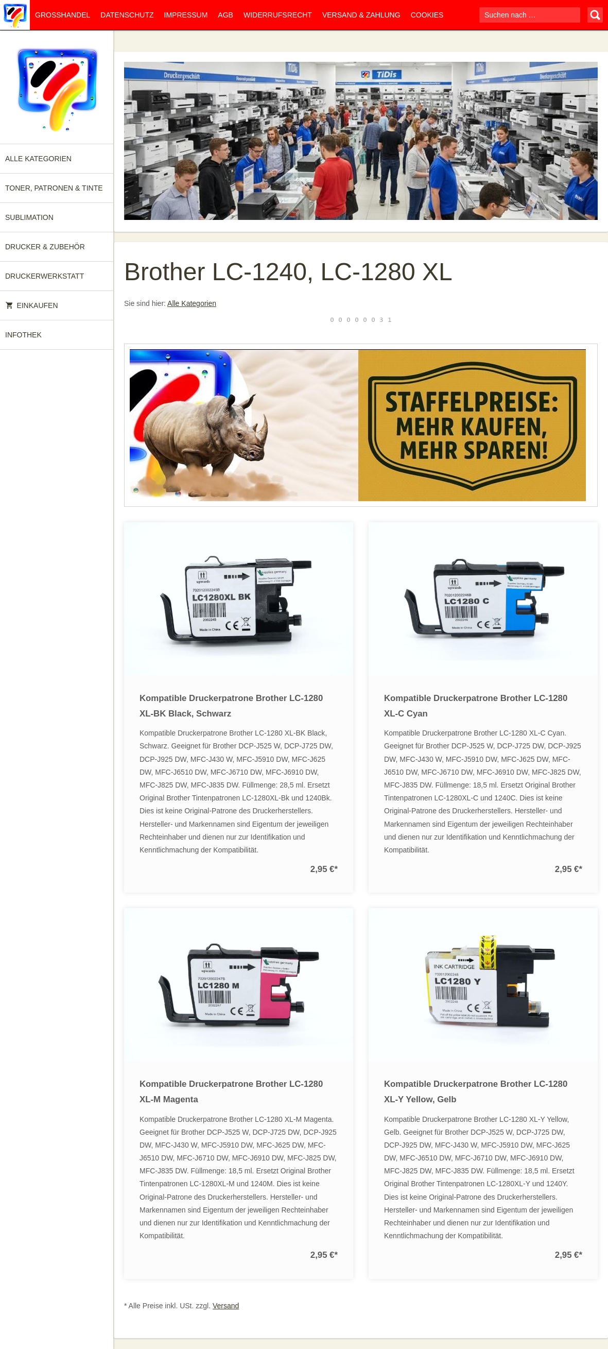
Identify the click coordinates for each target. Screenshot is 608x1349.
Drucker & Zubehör (45, 247)
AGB (225, 15)
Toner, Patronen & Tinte (54, 188)
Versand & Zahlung (361, 15)
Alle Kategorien (38, 159)
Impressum (186, 15)
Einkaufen (31, 305)
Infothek (23, 335)
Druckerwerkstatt (44, 276)
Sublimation (29, 217)
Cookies (427, 15)
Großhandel (62, 15)
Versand (226, 1306)
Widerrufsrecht (278, 15)
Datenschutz (126, 15)
